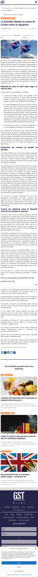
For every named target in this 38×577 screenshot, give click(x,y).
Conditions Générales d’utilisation (13, 574)
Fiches (23, 507)
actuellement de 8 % (6, 83)
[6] (8, 205)
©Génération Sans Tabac (8, 281)
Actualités (8, 8)
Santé (13, 18)
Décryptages (15, 507)
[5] (22, 192)
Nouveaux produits (5, 413)
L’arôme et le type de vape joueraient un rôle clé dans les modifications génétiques (18, 437)
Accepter (19, 563)
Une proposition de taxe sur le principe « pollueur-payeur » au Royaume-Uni (15, 475)
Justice (32, 517)
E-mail (19, 538)
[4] (25, 175)
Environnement (28, 514)
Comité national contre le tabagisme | (13, 347)
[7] (12, 246)
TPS (3, 8)
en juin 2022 (31, 69)
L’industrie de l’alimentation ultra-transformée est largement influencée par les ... (19, 399)
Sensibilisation (8, 375)
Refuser (19, 567)
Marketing (19, 514)
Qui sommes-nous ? (19, 510)
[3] (31, 114)
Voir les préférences (19, 571)
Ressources (30, 507)
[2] (27, 92)
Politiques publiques (6, 18)
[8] (11, 257)
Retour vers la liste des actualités (12, 15)
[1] (13, 73)
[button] (35, 549)
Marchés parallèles (24, 520)
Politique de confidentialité (25, 574)
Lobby (12, 514)
